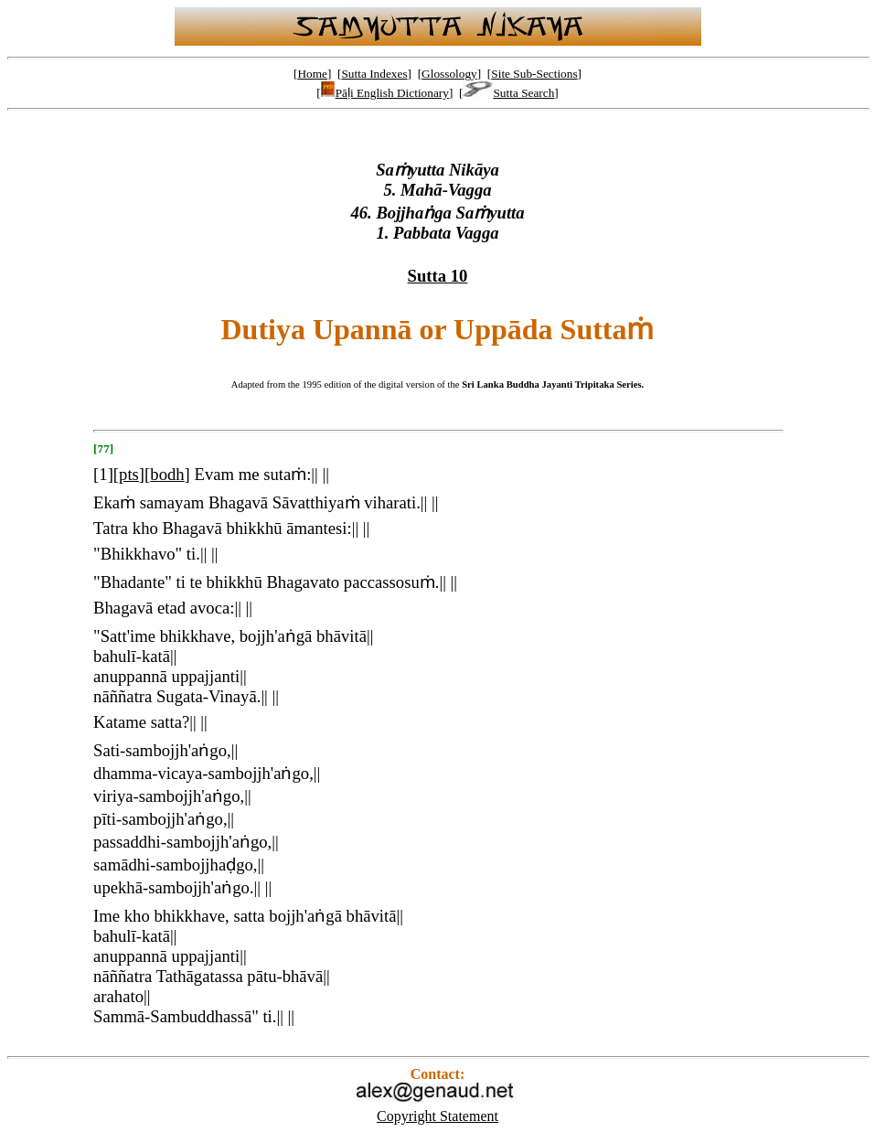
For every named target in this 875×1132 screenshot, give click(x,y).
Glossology (449, 73)
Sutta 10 (438, 275)
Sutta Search (508, 93)
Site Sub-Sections (534, 73)
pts (129, 474)
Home (312, 73)
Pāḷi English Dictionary (385, 93)
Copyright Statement (437, 1116)
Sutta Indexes (374, 73)
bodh (167, 474)
